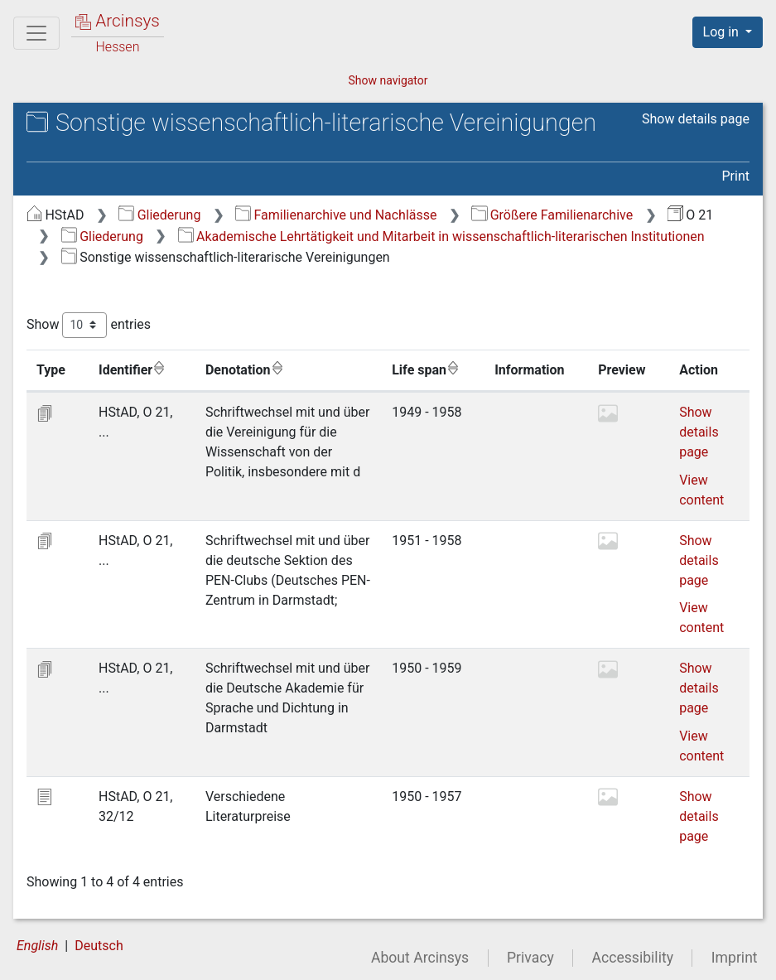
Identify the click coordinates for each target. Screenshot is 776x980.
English (37, 945)
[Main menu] (36, 33)
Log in (722, 32)
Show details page (695, 119)
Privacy (530, 957)
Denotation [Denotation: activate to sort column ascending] (244, 369)
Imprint (734, 957)
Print (735, 176)
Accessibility (632, 957)
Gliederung (159, 215)
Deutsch (99, 945)
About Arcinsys (420, 957)
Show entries (89, 325)
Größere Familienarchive (552, 215)
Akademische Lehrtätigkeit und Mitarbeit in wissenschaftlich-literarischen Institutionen (441, 236)
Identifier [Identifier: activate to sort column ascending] (132, 369)
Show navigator (387, 80)
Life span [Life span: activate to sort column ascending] (426, 369)
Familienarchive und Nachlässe (335, 215)
